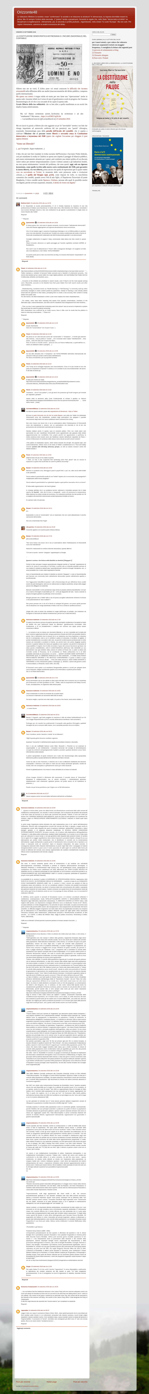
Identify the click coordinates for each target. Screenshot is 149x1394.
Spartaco (46, 180)
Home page (52, 1382)
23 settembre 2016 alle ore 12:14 (41, 364)
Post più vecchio (80, 1382)
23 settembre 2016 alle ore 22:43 (48, 931)
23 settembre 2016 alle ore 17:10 (41, 536)
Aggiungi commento (23, 1328)
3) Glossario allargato (100, 55)
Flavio (23, 268)
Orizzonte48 (27, 12)
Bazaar (28, 468)
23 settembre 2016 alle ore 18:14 (49, 714)
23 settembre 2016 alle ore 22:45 (48, 1009)
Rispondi (24, 214)
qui (19, 149)
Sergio (28, 1266)
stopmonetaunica (32, 931)
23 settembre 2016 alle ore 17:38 (50, 619)
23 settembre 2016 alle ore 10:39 (40, 203)
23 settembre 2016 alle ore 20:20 (48, 1287)
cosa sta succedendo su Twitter (28, 172)
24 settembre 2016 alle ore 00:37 (39, 1310)
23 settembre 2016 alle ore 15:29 (45, 527)
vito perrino (30, 527)
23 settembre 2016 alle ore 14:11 (41, 508)
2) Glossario (96, 53)
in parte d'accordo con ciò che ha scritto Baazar (47, 415)
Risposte (26, 219)
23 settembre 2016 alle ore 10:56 (47, 222)
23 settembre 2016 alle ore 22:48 (48, 1070)
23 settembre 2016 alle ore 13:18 (41, 390)
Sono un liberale (25, 143)
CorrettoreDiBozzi (32, 408)
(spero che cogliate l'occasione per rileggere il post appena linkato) (51, 136)
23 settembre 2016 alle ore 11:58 (47, 351)
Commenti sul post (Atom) (30, 1386)
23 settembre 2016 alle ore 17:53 (47, 678)
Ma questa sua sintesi (25, 96)
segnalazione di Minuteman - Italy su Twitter (63, 411)
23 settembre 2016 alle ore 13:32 (49, 408)
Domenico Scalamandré (29, 1287)
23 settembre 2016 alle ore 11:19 (36, 268)
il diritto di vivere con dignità (64, 183)
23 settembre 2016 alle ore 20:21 (41, 731)
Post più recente (23, 1382)
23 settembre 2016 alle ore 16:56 (45, 861)
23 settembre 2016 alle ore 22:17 (38, 793)
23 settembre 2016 (63, 119)
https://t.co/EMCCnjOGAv (51, 116)
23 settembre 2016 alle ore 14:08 (41, 468)
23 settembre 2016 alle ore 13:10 (47, 377)
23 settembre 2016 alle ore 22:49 (48, 1123)
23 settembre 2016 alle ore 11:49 (41, 334)
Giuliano (54, 180)
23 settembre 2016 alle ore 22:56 (48, 1177)
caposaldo (24, 1310)
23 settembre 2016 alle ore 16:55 (45, 808)
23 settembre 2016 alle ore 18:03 (50, 705)
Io (27, 793)
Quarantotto (30, 222)
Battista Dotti (25, 203)
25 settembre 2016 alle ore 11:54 (41, 1266)
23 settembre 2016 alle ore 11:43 (47, 323)
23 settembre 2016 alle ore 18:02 (50, 690)
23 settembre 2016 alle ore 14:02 (41, 455)
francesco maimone (32, 619)
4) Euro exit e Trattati (100, 58)
